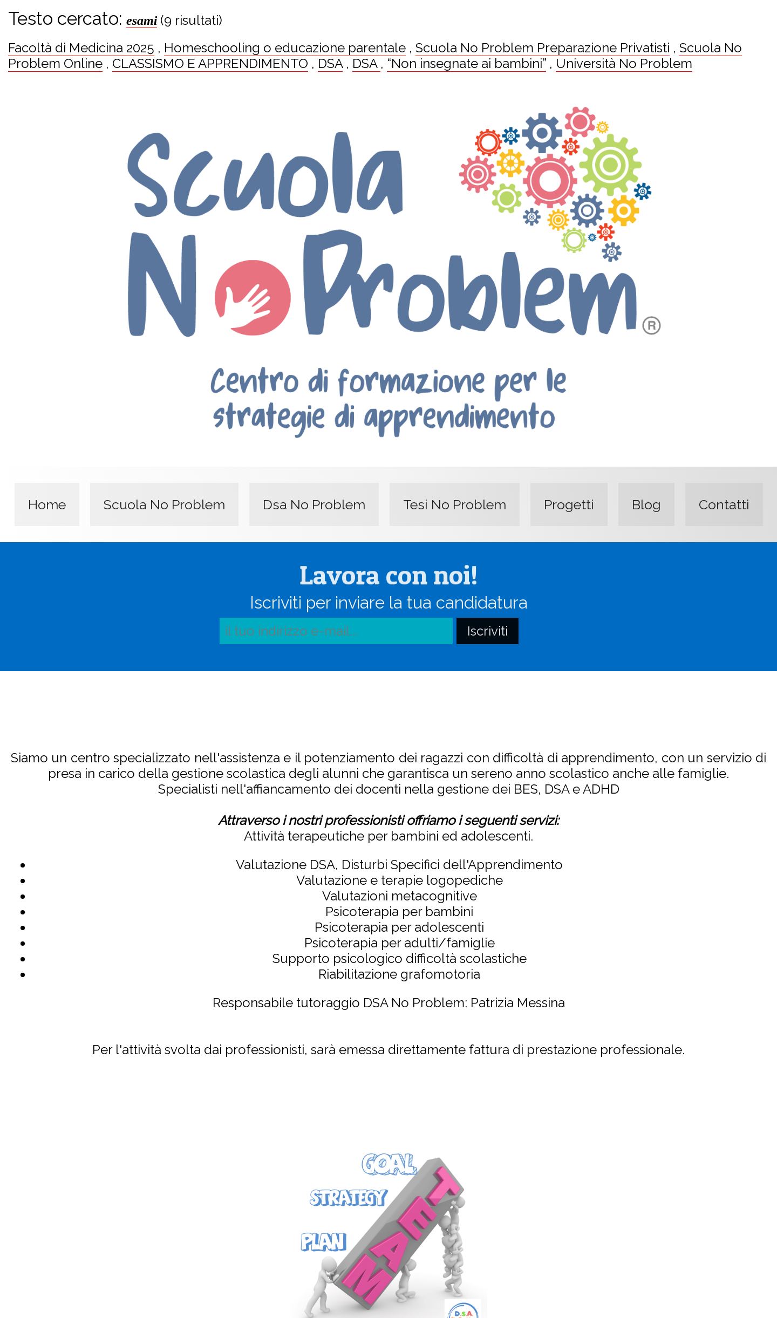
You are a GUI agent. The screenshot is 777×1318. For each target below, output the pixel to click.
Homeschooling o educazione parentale (285, 48)
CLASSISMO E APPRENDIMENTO (210, 63)
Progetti (569, 504)
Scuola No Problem (164, 504)
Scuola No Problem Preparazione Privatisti (542, 48)
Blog (646, 504)
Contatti (724, 504)
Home (47, 504)
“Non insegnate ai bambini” (466, 63)
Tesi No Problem (454, 504)
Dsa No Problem (314, 504)
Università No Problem (624, 63)
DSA (330, 63)
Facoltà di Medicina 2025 (81, 48)
